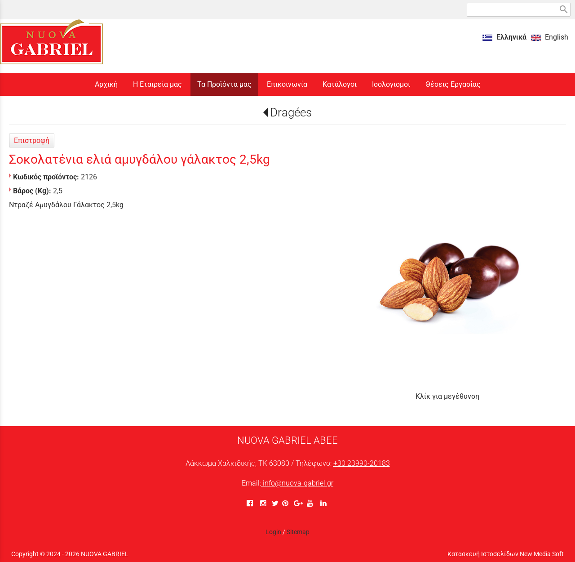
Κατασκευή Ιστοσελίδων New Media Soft (505, 554)
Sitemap (298, 531)
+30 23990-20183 (361, 463)
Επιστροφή (31, 140)
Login (273, 531)
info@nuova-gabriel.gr (297, 483)
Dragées (291, 112)
